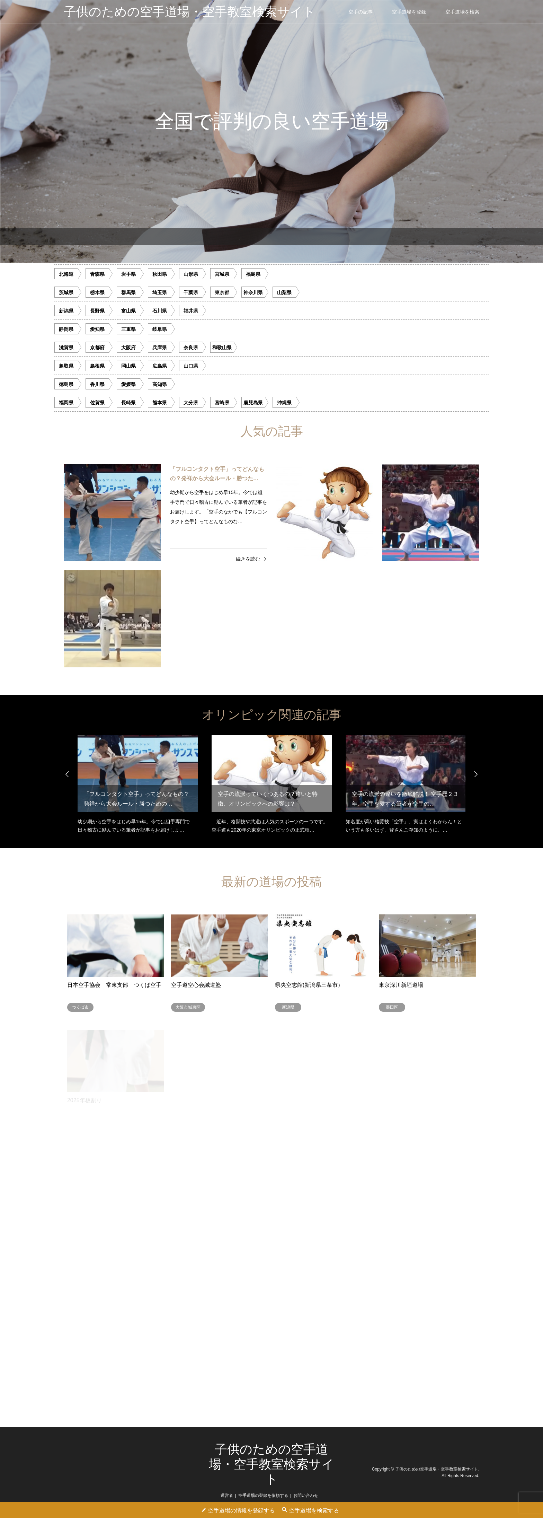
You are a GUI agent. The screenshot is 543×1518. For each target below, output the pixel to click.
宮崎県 (222, 402)
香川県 (97, 384)
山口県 (191, 366)
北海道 (66, 274)
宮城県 (222, 274)
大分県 (191, 402)
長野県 (97, 311)
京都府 (97, 347)
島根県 (97, 366)
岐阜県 (159, 329)
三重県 (128, 329)
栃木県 (97, 292)
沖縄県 (284, 402)
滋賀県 (66, 347)
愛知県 (97, 329)
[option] (271, 131)
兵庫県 (159, 347)
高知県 (159, 384)
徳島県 (66, 384)
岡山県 (128, 366)
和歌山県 (222, 347)
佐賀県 (97, 402)
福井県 (191, 311)
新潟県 (66, 311)
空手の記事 (360, 12)
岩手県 (128, 274)
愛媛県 (128, 384)
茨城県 (66, 292)
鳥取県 (66, 366)
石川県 (159, 311)
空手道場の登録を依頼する (263, 1495)
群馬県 (128, 292)
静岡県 (66, 329)
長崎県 (128, 402)
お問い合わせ (305, 1495)
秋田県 (159, 274)
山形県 (191, 274)
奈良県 (191, 347)
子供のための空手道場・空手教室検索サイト (271, 1464)
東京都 (222, 292)
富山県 (128, 311)
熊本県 (159, 402)
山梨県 (284, 292)
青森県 (97, 274)
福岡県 (66, 402)
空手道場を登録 (409, 12)
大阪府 (128, 347)
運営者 (227, 1495)
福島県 (253, 274)
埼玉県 (159, 292)
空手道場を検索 (462, 12)
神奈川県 (253, 292)
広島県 (159, 366)
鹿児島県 (253, 402)
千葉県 (191, 292)
